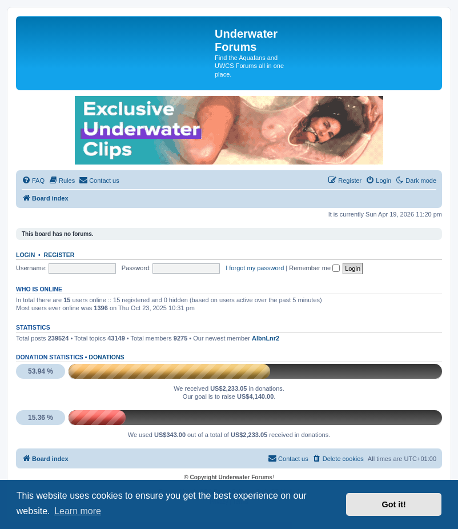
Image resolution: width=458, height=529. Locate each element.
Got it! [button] (394, 504)
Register (59, 254)
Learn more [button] (77, 511)
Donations (106, 357)
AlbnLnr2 (265, 338)
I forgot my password (255, 267)
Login (25, 254)
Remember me (314, 267)
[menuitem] (33, 180)
